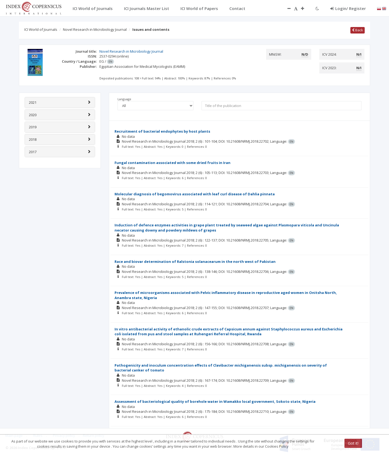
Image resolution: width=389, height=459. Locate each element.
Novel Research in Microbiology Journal (95, 29)
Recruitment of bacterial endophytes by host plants (162, 131)
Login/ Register (348, 8)
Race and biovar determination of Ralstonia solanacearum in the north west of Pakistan (195, 261)
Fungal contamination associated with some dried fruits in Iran (172, 162)
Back (357, 30)
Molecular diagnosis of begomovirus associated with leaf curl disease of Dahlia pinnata (195, 194)
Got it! (353, 443)
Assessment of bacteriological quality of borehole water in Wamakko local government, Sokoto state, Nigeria (215, 401)
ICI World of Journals (40, 29)
